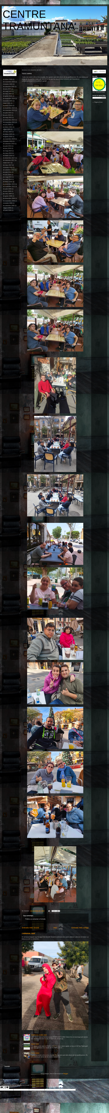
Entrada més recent (30, 928)
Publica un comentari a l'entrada (35, 919)
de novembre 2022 (9, 122)
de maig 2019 (7, 151)
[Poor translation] (6, 1087)
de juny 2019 (7, 148)
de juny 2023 (7, 115)
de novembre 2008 (9, 201)
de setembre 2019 (8, 143)
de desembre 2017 (9, 158)
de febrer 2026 (7, 79)
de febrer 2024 (7, 105)
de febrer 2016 (7, 181)
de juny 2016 (7, 174)
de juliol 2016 (7, 172)
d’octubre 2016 (7, 167)
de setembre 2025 (8, 86)
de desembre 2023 (9, 108)
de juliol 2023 (7, 113)
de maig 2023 (7, 117)
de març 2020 (7, 132)
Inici (55, 928)
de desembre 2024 (9, 98)
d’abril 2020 (6, 129)
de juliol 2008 (7, 210)
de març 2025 (7, 93)
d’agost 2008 (7, 208)
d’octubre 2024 (7, 101)
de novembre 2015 (9, 186)
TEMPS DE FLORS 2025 (39, 1035)
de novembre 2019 (9, 139)
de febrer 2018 (7, 155)
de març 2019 (7, 153)
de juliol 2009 (7, 189)
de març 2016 (7, 179)
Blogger (65, 1073)
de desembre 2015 (9, 184)
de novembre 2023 (9, 110)
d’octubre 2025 (7, 84)
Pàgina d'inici (98, 102)
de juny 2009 (7, 191)
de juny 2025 (7, 89)
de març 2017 (7, 165)
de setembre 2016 (8, 170)
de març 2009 (7, 193)
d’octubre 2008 (7, 203)
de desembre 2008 (9, 198)
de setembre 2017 (8, 160)
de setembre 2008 (8, 205)
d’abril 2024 (6, 103)
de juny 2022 (7, 124)
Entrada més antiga (80, 928)
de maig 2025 (7, 91)
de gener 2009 (7, 196)
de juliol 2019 (7, 146)
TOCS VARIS (35, 1053)
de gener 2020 (7, 136)
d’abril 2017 (6, 162)
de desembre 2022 (9, 120)
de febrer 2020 (7, 134)
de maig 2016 (7, 177)
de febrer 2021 (7, 127)
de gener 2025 (7, 96)
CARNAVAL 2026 (28, 933)
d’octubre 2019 (7, 141)
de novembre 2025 (9, 82)
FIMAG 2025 (35, 1044)
